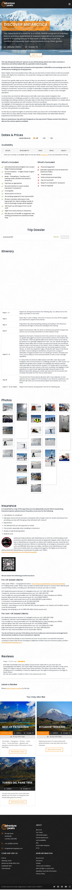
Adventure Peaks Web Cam (11, 864)
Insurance (39, 861)
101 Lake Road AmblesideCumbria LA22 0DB (11, 836)
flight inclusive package (13, 169)
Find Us (4, 858)
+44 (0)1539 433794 (11, 844)
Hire (37, 843)
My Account (40, 858)
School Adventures (42, 838)
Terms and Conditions (43, 866)
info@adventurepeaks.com (14, 849)
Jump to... (36, 55)
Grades (38, 864)
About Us (39, 830)
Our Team (39, 833)
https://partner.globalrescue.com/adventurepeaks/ (19, 552)
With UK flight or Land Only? (45, 869)
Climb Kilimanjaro (41, 835)
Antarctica (14, 29)
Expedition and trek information (46, 871)
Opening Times (7, 861)
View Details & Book (18, 752)
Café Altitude (6, 869)
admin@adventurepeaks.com (12, 643)
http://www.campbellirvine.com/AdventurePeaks (48, 584)
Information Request (43, 846)
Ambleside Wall (6, 866)
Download (65, 237)
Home (6, 29)
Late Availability (41, 841)
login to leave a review (13, 689)
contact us (44, 155)
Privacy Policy (40, 874)
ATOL (37, 848)
